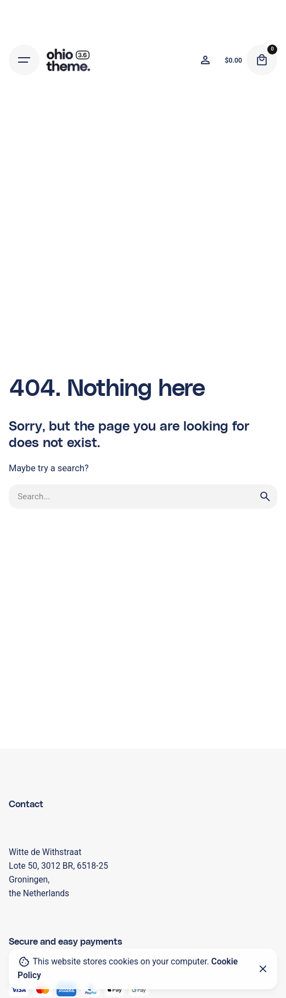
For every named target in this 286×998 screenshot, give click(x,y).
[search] (265, 496)
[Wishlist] (205, 60)
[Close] (263, 969)
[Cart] (261, 60)
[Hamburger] (24, 60)
